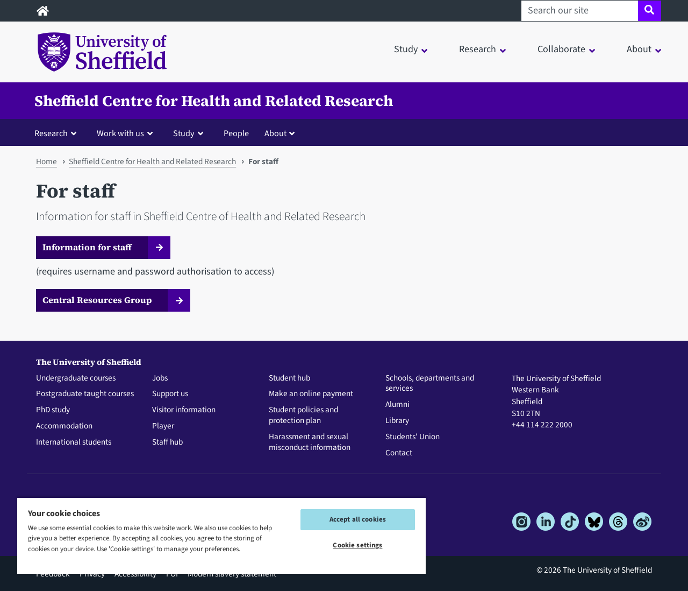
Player (163, 426)
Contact (398, 453)
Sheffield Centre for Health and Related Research (213, 100)
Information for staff (87, 247)
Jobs (160, 378)
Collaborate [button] (561, 49)
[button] (57, 133)
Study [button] (406, 49)
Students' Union (412, 437)
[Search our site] (579, 11)
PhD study (53, 410)
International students (73, 442)
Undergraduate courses (76, 378)
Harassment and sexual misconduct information (309, 442)
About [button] (639, 49)
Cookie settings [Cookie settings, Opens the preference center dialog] (357, 545)
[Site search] (649, 11)
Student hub (289, 378)
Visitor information (184, 410)
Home (46, 161)
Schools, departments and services (429, 384)
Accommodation (64, 426)
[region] (221, 535)
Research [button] (477, 49)
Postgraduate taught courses (85, 394)
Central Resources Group (97, 300)
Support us (170, 394)
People (236, 133)
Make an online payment (311, 394)
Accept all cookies (357, 519)
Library (397, 421)
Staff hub (167, 442)
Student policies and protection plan (303, 415)
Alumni (397, 404)
